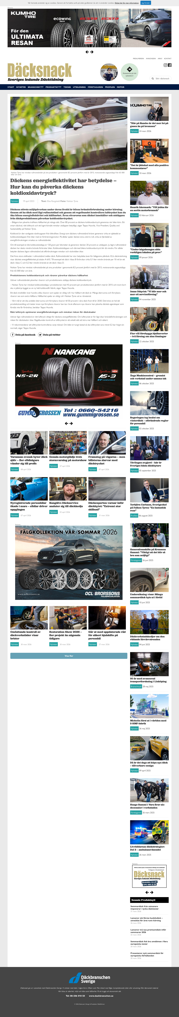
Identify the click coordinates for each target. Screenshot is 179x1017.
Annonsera (151, 58)
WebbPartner (101, 1004)
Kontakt (167, 58)
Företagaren (95, 87)
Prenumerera (138, 58)
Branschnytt (36, 87)
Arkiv (160, 58)
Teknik (67, 87)
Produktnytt (53, 87)
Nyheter (21, 87)
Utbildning (79, 87)
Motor (120, 87)
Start (11, 87)
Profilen (110, 87)
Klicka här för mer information (127, 2)
